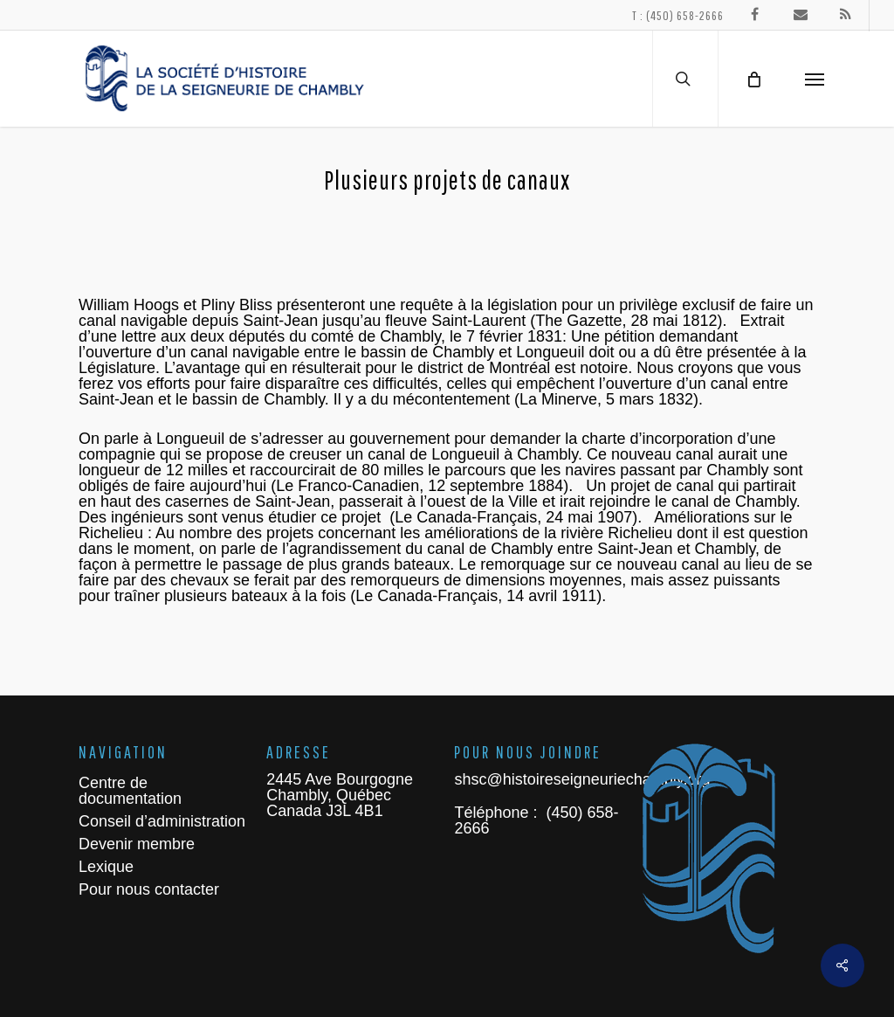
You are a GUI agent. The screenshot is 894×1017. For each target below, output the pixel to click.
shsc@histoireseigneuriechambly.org (582, 779)
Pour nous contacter (149, 889)
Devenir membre (137, 844)
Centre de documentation (130, 790)
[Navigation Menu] (814, 79)
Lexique (106, 867)
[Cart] (753, 79)
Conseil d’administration (162, 821)
